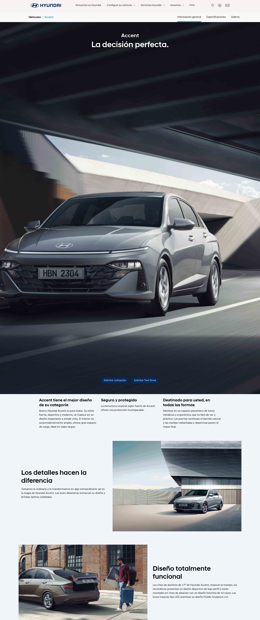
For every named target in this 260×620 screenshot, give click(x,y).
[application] (129, 5)
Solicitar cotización (115, 380)
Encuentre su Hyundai (87, 5)
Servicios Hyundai (145, 5)
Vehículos (35, 17)
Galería (235, 17)
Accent (48, 17)
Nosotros (166, 5)
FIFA (178, 5)
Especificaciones (216, 17)
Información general (189, 17)
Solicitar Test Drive (145, 380)
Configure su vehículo (116, 5)
